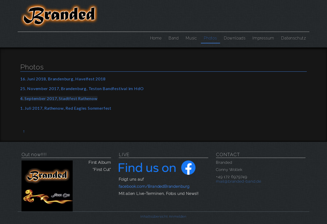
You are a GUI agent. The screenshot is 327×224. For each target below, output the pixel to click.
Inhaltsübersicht (154, 216)
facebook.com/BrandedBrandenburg (154, 186)
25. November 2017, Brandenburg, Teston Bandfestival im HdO (82, 88)
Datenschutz (293, 38)
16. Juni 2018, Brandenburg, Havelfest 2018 (63, 78)
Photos (210, 38)
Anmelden (178, 216)
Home (156, 38)
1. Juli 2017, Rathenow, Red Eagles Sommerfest (65, 108)
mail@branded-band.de (238, 181)
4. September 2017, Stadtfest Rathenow (58, 98)
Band (174, 38)
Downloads (235, 38)
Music (191, 38)
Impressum (263, 38)
